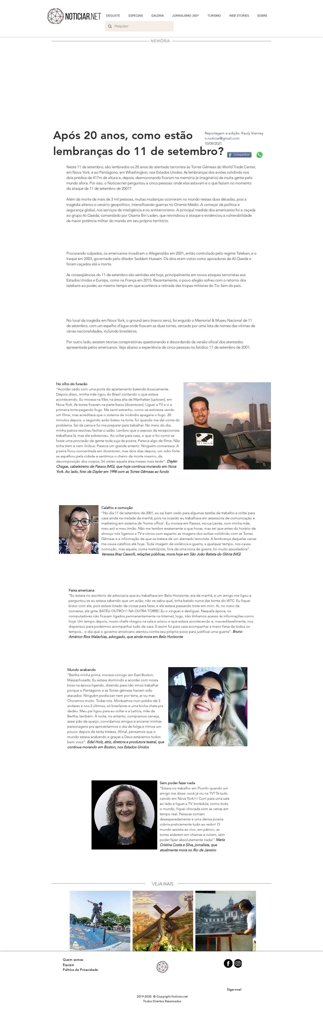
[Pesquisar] (139, 26)
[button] (262, 15)
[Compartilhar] (239, 154)
